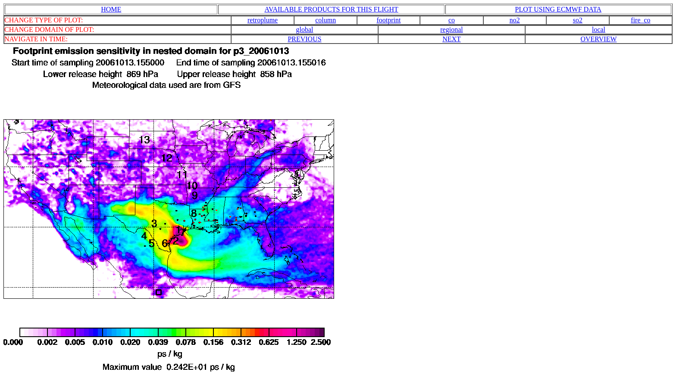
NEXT (451, 39)
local (598, 29)
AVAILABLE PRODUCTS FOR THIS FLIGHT (331, 9)
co (451, 20)
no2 (515, 20)
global (304, 29)
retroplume (262, 20)
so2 (577, 20)
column (325, 20)
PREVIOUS (304, 39)
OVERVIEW (598, 39)
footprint (388, 20)
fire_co (640, 20)
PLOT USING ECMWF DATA (558, 9)
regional (451, 29)
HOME (111, 9)
